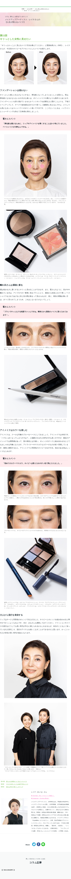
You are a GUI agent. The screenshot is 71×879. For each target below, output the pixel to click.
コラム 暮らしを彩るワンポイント (42, 8)
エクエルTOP (29, 8)
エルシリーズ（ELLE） (6, 3)
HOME (23, 8)
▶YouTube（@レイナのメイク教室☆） (43, 795)
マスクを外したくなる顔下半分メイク (14, 784)
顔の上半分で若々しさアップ (12, 787)
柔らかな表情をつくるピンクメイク (14, 781)
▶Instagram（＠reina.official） (40, 798)
